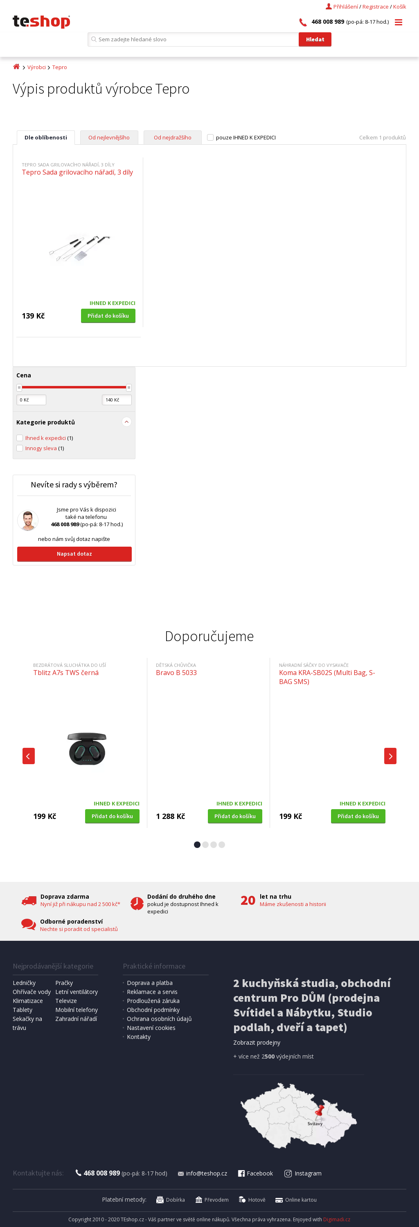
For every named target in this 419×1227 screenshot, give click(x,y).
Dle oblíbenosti (46, 137)
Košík (399, 6)
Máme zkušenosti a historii (293, 904)
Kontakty (139, 1037)
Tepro (59, 67)
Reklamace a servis (152, 992)
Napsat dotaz (74, 553)
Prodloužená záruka (153, 1001)
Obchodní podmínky (153, 1010)
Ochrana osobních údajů (159, 1019)
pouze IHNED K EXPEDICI (246, 137)
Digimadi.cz (336, 1219)
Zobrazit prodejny (256, 1042)
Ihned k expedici (49, 438)
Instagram (303, 1173)
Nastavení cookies (151, 1028)
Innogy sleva (44, 448)
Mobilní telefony (76, 1010)
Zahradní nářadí (76, 1019)
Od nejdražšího (172, 137)
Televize (66, 1001)
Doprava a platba (150, 983)
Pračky (64, 983)
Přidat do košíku (108, 315)
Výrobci (36, 67)
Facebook (255, 1173)
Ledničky (24, 983)
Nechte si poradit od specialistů (79, 929)
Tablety (22, 1010)
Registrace (376, 6)
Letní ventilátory (76, 992)
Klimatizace (28, 1001)
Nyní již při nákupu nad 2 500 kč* (80, 904)
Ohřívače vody (32, 992)
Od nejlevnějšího (109, 137)
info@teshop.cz (202, 1173)
